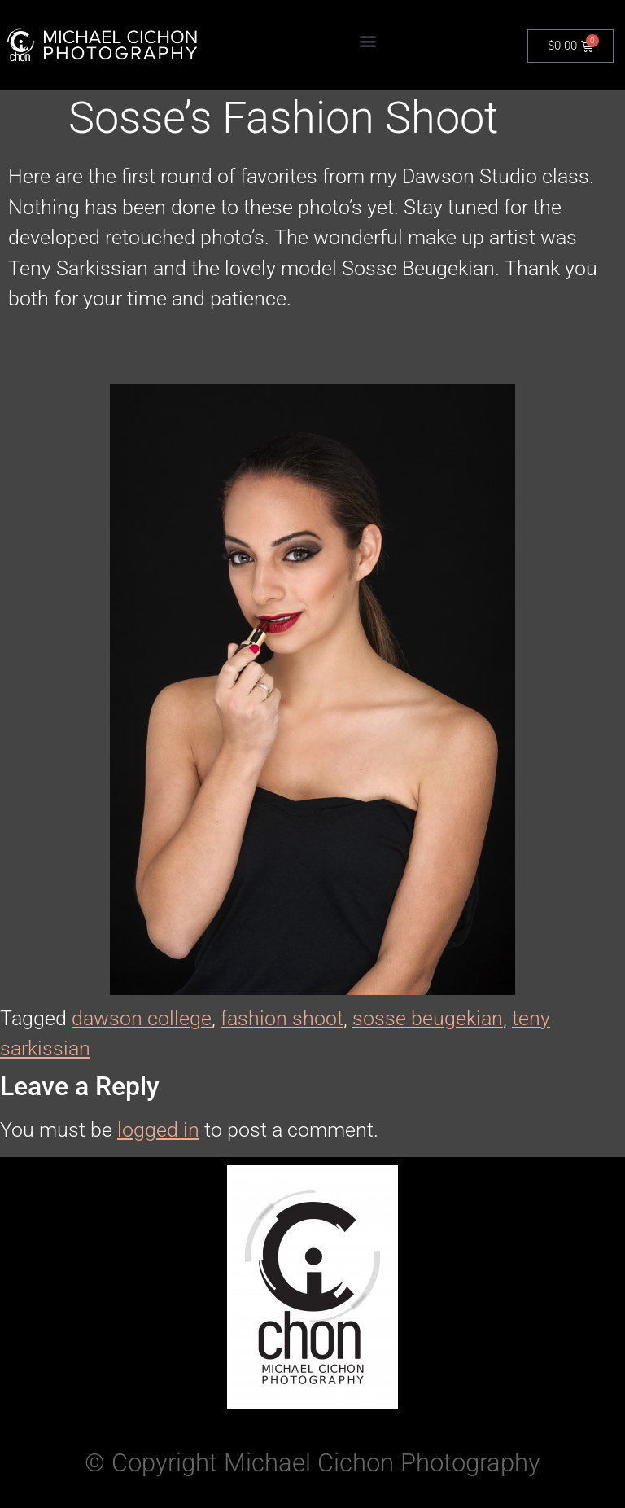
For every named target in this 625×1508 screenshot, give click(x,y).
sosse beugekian (427, 1018)
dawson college (142, 1018)
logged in (158, 1130)
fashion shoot (282, 1018)
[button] (368, 41)
